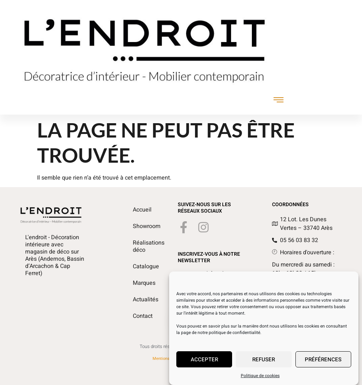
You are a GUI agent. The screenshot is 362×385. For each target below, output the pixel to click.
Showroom (141, 226)
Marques (141, 283)
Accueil (141, 209)
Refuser (263, 362)
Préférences (323, 362)
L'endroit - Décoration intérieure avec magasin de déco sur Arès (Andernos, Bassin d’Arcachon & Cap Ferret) (54, 255)
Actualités (141, 299)
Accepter (204, 362)
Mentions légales (168, 358)
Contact (141, 316)
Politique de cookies (260, 379)
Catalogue (141, 266)
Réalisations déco (141, 246)
